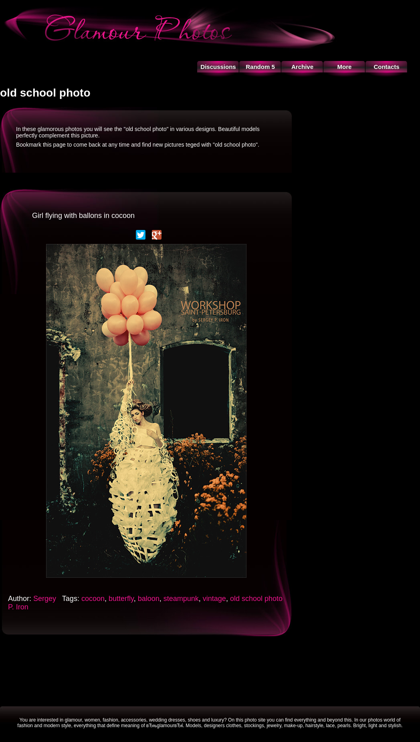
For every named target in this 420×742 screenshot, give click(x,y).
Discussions (218, 66)
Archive (302, 66)
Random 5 (260, 66)
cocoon (93, 599)
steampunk (181, 599)
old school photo (256, 599)
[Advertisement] (210, 670)
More (344, 66)
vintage (214, 599)
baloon (149, 599)
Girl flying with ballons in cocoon (83, 216)
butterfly (121, 599)
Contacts (386, 66)
